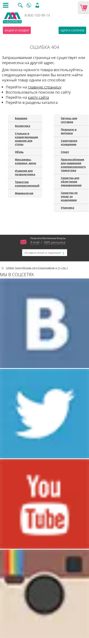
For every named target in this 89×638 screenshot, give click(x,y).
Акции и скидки (17, 30)
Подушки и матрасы (69, 131)
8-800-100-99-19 (37, 15)
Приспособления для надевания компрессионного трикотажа (73, 165)
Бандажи (21, 118)
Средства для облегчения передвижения (71, 181)
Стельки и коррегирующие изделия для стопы (26, 139)
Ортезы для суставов (69, 120)
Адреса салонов (72, 30)
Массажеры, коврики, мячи (25, 161)
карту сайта (38, 97)
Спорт (65, 152)
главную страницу (44, 87)
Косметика (22, 126)
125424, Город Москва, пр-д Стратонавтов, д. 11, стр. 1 (37, 268)
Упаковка (67, 207)
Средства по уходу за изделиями (69, 196)
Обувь (19, 152)
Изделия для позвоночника (25, 172)
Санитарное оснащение (69, 142)
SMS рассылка (54, 242)
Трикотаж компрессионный (27, 183)
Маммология (24, 193)
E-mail (34, 242)
